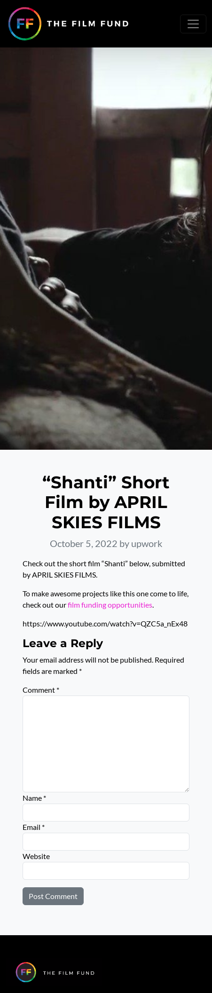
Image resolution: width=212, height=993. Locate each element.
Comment (41, 689)
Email (34, 826)
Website (36, 856)
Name (34, 797)
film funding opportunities (110, 604)
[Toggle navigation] (193, 24)
